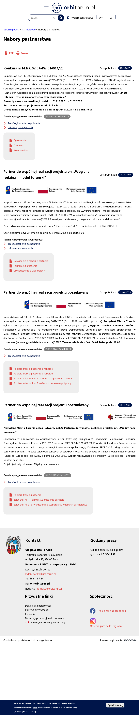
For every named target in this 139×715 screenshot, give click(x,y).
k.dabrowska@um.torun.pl (40, 574)
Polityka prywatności (37, 610)
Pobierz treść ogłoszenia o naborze (33, 369)
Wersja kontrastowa (82, 17)
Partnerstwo (29, 30)
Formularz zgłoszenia (25, 266)
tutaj (35, 707)
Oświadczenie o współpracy (29, 271)
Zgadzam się (115, 705)
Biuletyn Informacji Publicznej (48, 622)
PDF (11, 53)
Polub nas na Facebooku (108, 611)
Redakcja (30, 614)
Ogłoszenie (20, 140)
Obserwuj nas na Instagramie (106, 626)
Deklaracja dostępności (38, 606)
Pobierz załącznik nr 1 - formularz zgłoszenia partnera (43, 378)
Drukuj (24, 53)
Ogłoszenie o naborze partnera (31, 261)
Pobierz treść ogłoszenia (27, 495)
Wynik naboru (21, 150)
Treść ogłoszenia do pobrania (24, 123)
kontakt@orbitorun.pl (49, 589)
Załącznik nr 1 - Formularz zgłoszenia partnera (39, 500)
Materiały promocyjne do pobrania (44, 618)
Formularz (19, 145)
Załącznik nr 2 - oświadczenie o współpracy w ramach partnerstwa (50, 505)
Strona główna (11, 30)
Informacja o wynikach (20, 127)
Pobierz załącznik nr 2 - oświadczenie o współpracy (42, 383)
